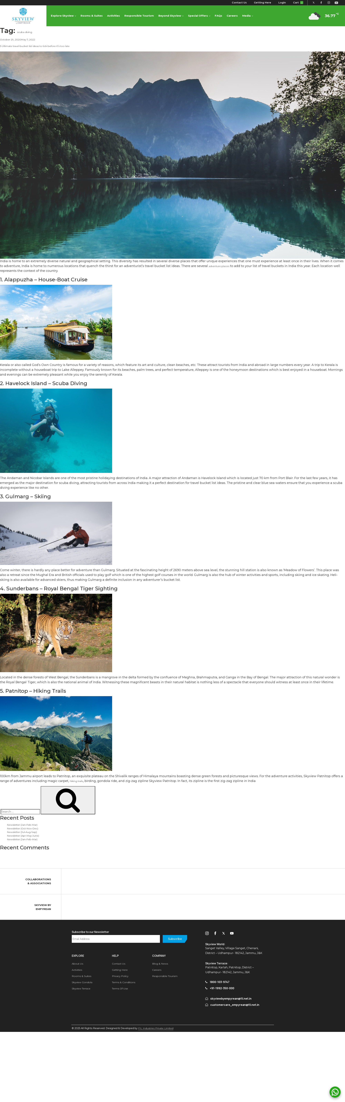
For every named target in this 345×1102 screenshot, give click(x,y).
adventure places (219, 266)
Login (281, 2)
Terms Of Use (120, 988)
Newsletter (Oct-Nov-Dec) (22, 828)
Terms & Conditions (123, 982)
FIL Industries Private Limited (155, 1028)
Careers (232, 16)
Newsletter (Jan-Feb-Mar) (22, 824)
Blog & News (160, 963)
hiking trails (76, 781)
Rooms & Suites (92, 16)
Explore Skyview (62, 16)
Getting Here (262, 2)
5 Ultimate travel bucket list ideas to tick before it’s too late (35, 46)
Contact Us (238, 2)
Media (246, 16)
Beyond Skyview (170, 16)
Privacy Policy (120, 976)
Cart (298, 2)
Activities (113, 16)
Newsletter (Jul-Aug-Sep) (22, 832)
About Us (77, 963)
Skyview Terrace (81, 988)
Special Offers (198, 16)
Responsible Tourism (139, 16)
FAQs (218, 16)
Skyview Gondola (82, 982)
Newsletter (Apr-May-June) (23, 835)
